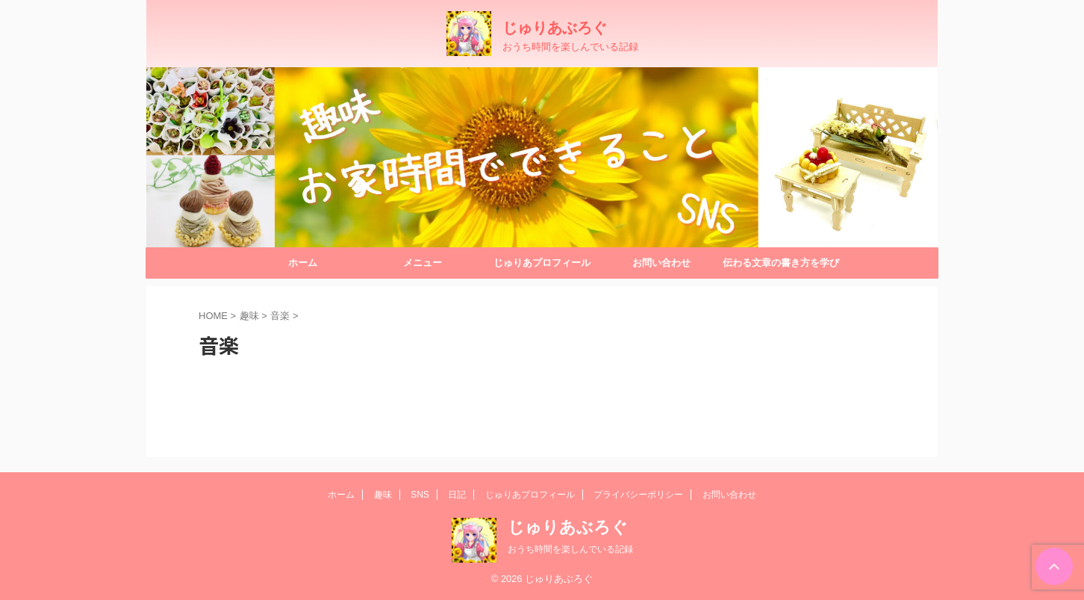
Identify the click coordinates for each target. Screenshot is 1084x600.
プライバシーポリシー (638, 494)
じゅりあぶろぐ (554, 27)
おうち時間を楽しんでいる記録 (570, 549)
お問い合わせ (661, 262)
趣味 (383, 494)
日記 (457, 494)
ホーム (302, 262)
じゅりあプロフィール (542, 262)
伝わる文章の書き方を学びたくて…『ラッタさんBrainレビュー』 (781, 267)
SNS (420, 494)
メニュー (422, 262)
